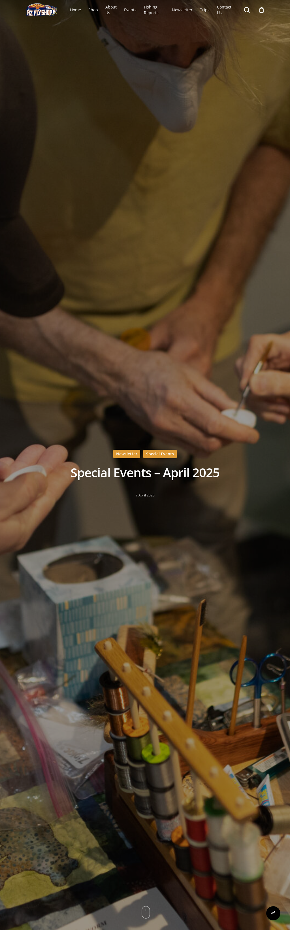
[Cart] (261, 10)
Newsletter (126, 453)
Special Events (160, 453)
